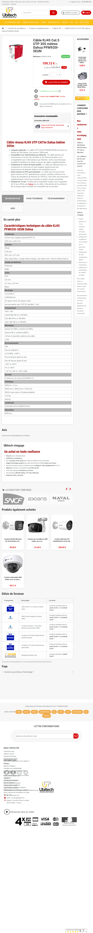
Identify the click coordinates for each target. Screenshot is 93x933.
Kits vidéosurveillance (12, 22)
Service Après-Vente (11, 759)
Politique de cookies (10, 804)
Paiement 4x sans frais (11, 794)
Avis (13, 208)
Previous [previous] (66, 489)
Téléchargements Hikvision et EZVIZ (16, 831)
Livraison (7, 797)
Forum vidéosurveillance (12, 826)
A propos (7, 782)
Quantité (45, 75)
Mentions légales (9, 784)
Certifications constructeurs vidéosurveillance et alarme (23, 809)
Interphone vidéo (54, 22)
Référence (36, 56)
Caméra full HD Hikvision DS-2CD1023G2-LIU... (13, 540)
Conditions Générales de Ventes (15, 789)
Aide (76, 22)
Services (65, 22)
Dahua (30, 184)
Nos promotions (9, 824)
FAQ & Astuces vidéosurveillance (15, 829)
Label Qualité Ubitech (11, 806)
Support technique (10, 756)
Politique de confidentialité (13, 787)
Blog (71, 22)
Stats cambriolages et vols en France (16, 817)
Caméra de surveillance (31, 22)
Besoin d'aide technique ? (12, 801)
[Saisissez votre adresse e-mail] (46, 736)
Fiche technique (34, 198)
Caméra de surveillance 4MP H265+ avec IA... (38, 540)
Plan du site (8, 836)
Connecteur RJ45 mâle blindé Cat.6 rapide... (82, 59)
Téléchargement (56, 198)
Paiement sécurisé (10, 792)
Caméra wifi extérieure (11, 821)
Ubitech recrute (9, 754)
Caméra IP (7, 819)
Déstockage (84, 22)
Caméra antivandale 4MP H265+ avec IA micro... (13, 578)
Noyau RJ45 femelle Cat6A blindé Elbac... (82, 85)
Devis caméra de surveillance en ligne (16, 834)
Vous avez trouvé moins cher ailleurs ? (17, 761)
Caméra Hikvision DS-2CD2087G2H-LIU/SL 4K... (62, 540)
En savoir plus (12, 198)
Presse (6, 763)
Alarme (43, 22)
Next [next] (70, 489)
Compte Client (70, 13)
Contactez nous (9, 751)
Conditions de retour (10, 799)
